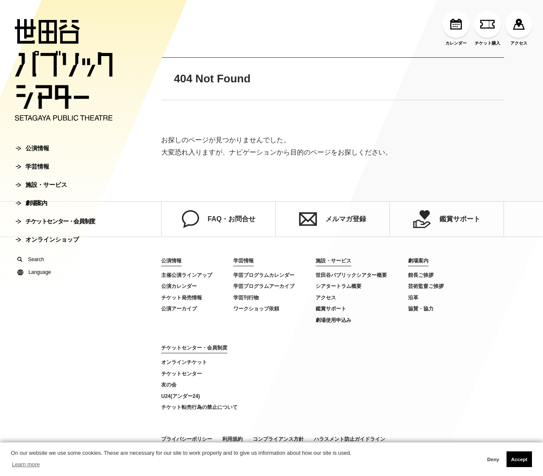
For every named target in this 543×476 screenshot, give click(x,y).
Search (30, 259)
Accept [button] (519, 459)
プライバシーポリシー (186, 439)
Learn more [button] (25, 464)
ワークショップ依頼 (256, 309)
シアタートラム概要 (338, 286)
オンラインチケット (184, 362)
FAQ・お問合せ (219, 219)
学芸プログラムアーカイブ (263, 286)
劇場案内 (31, 203)
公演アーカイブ (179, 309)
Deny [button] (493, 459)
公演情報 (32, 148)
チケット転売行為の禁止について (199, 407)
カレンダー (456, 28)
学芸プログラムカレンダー (263, 275)
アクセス (518, 28)
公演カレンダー (179, 286)
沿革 (413, 298)
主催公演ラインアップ (186, 275)
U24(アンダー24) (180, 396)
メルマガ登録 (332, 219)
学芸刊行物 (246, 298)
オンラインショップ (47, 239)
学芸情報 (32, 166)
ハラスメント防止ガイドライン (349, 439)
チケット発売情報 (181, 298)
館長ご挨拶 (421, 275)
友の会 (168, 385)
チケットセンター (181, 374)
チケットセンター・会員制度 (55, 221)
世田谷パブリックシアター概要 (351, 275)
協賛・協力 (421, 309)
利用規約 (232, 439)
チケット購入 (487, 28)
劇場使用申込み (333, 320)
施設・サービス (41, 184)
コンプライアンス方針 (278, 439)
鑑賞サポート (446, 219)
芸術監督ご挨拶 (426, 286)
